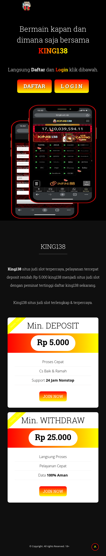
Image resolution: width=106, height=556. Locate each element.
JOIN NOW (53, 396)
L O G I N (71, 86)
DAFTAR (34, 86)
